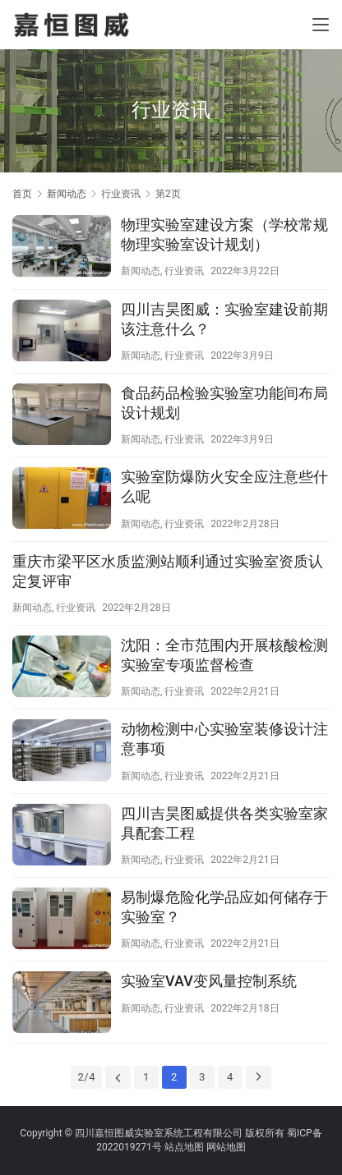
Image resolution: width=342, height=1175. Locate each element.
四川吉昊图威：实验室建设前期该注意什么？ (224, 319)
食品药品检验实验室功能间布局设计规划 (224, 402)
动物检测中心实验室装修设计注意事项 (224, 738)
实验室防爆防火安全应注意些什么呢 (224, 486)
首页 (22, 194)
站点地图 (184, 1147)
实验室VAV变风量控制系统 (209, 980)
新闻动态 (140, 271)
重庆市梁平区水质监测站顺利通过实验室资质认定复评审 (167, 571)
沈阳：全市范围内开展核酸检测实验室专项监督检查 (224, 654)
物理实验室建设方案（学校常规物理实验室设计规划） (224, 234)
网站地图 (226, 1147)
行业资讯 (184, 271)
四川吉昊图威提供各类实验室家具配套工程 (224, 823)
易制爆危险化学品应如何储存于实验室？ (224, 906)
